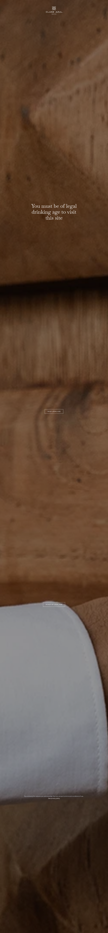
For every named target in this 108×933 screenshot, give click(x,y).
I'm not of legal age (54, 604)
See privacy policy (54, 798)
